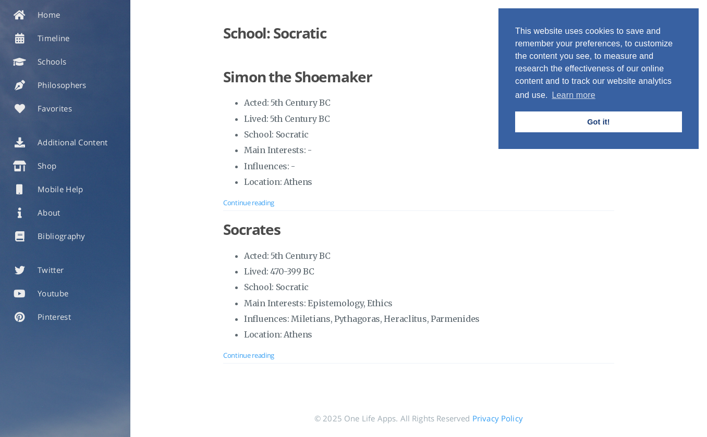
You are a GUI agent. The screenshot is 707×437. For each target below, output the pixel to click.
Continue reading (248, 202)
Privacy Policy (497, 418)
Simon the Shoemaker (297, 76)
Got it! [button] (598, 122)
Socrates (252, 229)
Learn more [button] (573, 95)
